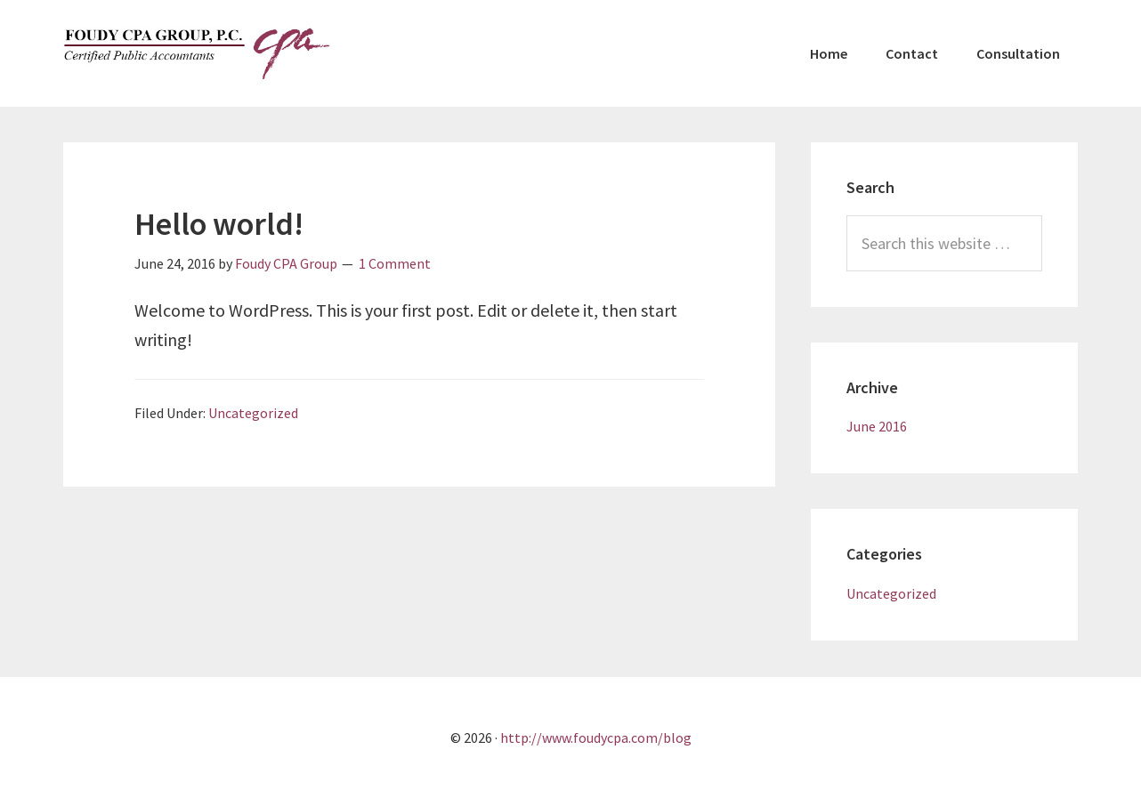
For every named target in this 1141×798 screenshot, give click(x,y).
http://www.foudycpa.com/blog (596, 737)
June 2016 (876, 426)
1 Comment (395, 263)
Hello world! (218, 224)
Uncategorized (253, 413)
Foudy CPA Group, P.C (196, 53)
